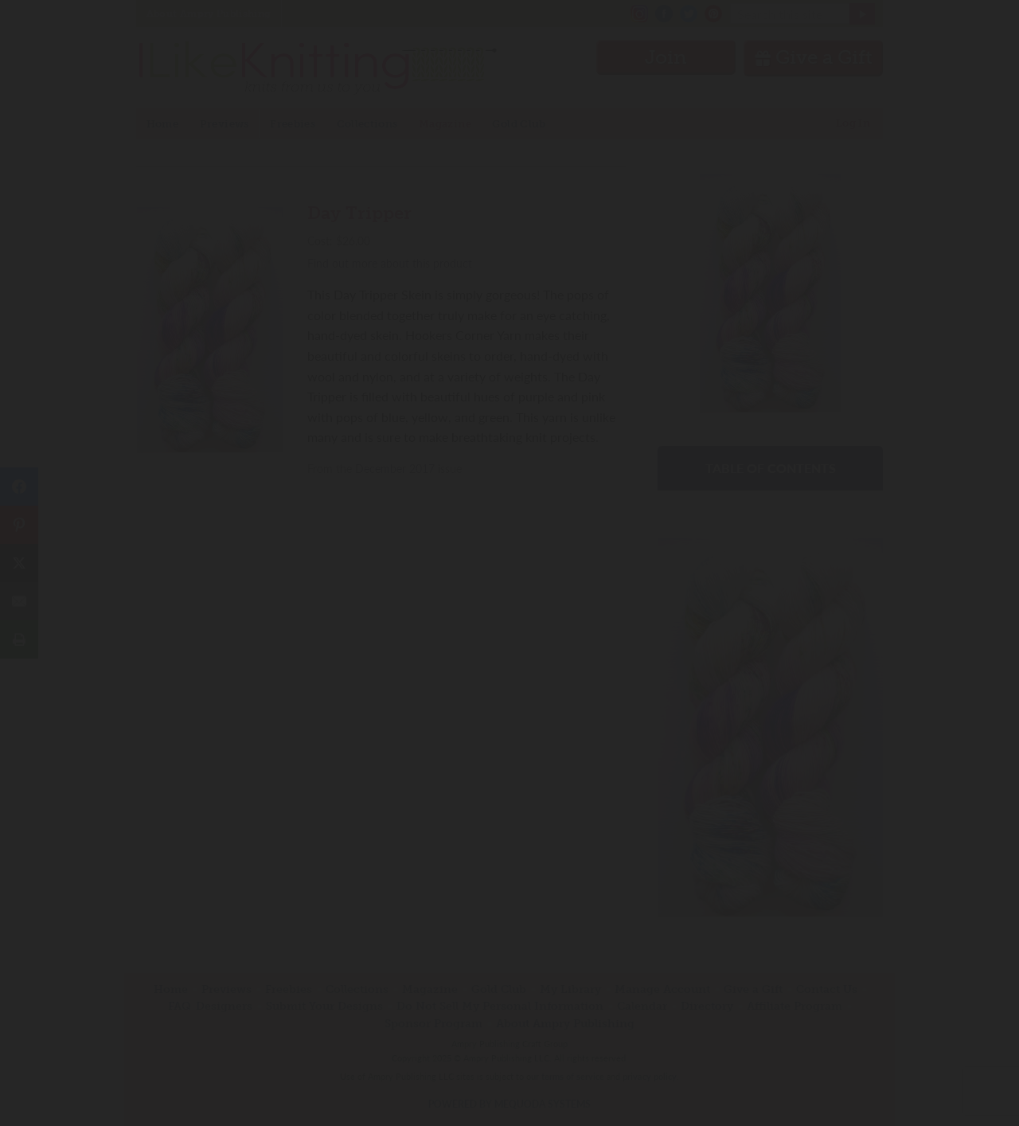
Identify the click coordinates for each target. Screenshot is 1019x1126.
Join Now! (510, 635)
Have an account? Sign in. (509, 771)
